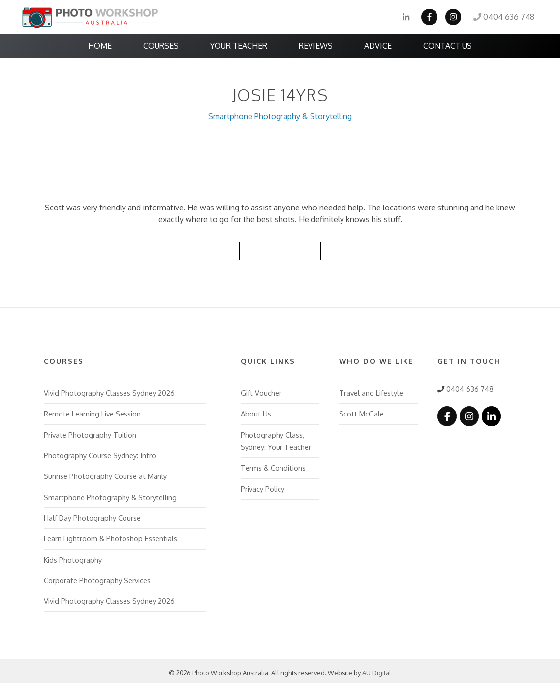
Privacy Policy (262, 485)
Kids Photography (73, 555)
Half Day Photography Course (92, 514)
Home (100, 46)
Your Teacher (238, 46)
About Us (256, 412)
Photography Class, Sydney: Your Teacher (276, 438)
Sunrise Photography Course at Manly (105, 473)
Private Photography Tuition (90, 432)
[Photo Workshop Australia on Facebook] (446, 415)
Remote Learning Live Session (92, 412)
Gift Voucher (261, 391)
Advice (378, 46)
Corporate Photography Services (97, 576)
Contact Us (447, 46)
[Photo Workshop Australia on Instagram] (468, 415)
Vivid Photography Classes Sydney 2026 (109, 391)
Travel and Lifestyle (371, 391)
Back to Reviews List (280, 249)
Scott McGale (361, 412)
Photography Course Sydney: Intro (100, 452)
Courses (161, 46)
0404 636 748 (504, 17)
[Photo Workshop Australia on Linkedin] (490, 415)
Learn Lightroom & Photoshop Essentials (110, 535)
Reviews (316, 46)
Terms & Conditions (273, 465)
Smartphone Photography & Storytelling (280, 115)
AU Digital (377, 669)
